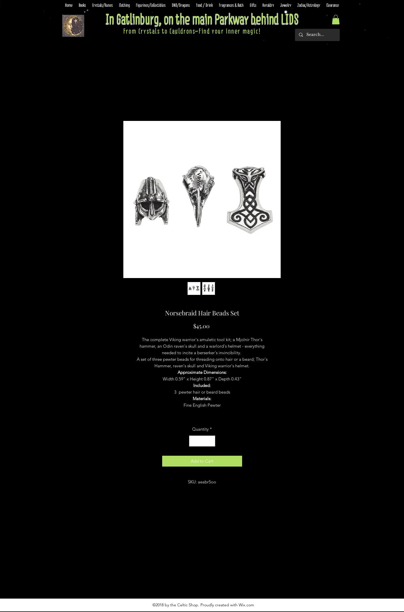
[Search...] (317, 35)
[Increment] (210, 441)
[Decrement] (194, 441)
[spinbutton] (202, 441)
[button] (336, 19)
